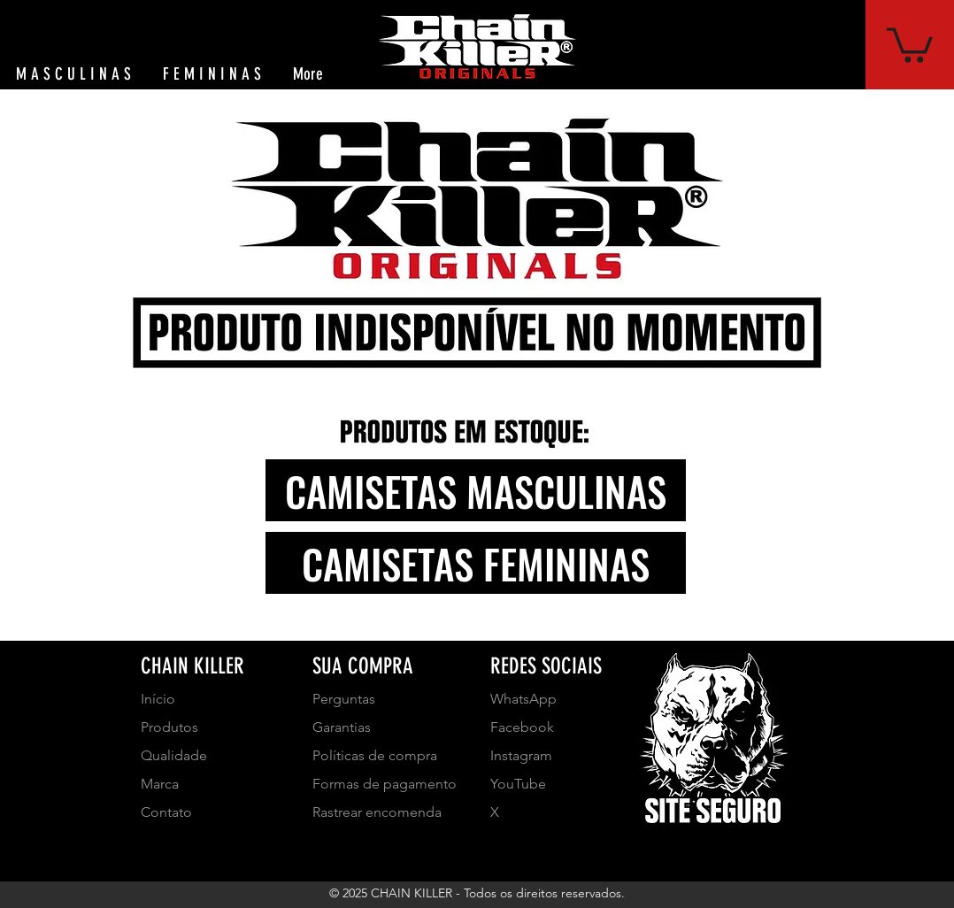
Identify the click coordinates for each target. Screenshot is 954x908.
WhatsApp (523, 698)
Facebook (522, 727)
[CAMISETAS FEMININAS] (475, 563)
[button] (910, 43)
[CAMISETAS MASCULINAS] (475, 490)
